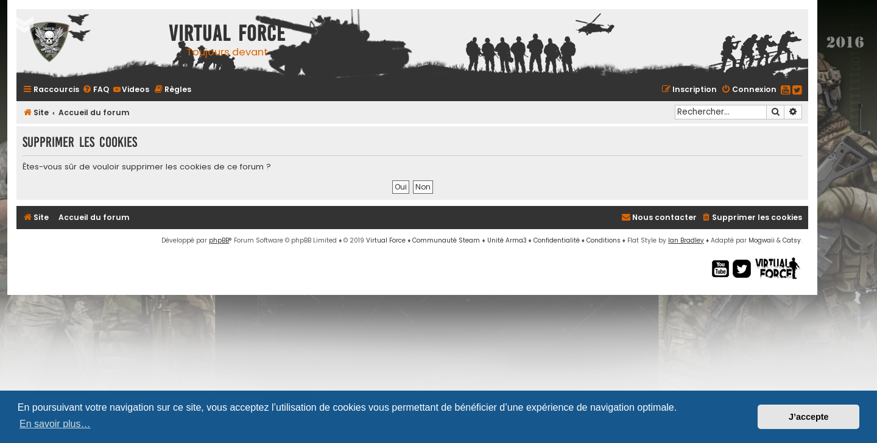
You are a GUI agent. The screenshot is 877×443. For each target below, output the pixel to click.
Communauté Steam (446, 240)
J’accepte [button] (809, 417)
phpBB (219, 240)
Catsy (792, 240)
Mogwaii (761, 240)
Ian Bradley (686, 240)
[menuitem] (95, 89)
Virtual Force (386, 240)
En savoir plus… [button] (55, 424)
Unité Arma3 (507, 240)
